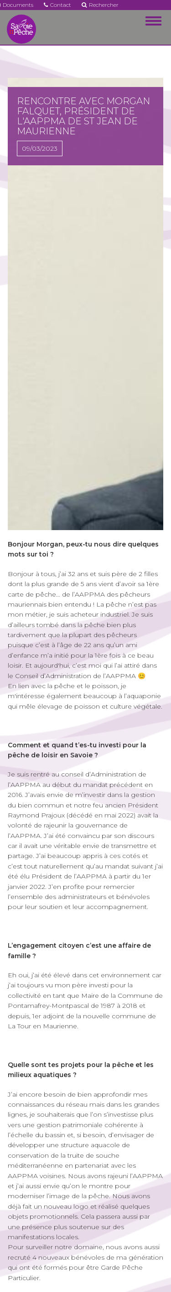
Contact (57, 4)
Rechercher (100, 4)
